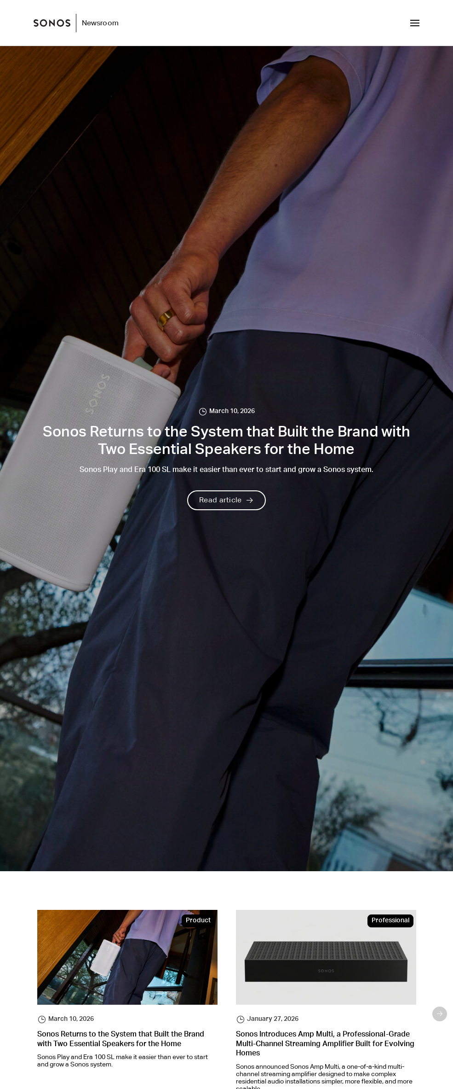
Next (439, 1014)
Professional (390, 921)
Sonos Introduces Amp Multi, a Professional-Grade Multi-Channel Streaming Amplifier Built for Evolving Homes (325, 1044)
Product (198, 921)
